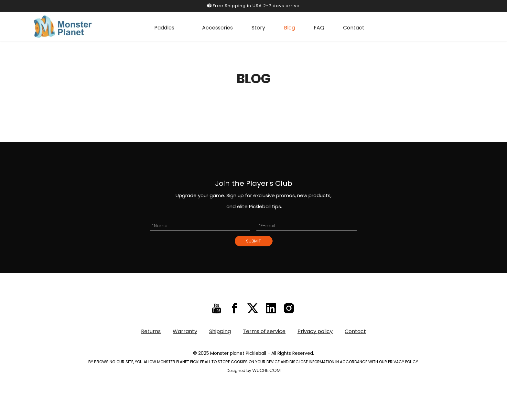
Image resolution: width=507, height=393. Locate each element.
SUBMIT (253, 241)
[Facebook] (234, 308)
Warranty (185, 331)
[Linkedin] (270, 308)
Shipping (220, 331)
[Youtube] (216, 308)
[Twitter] (252, 308)
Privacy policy (315, 331)
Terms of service (264, 331)
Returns (151, 331)
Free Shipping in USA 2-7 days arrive (253, 6)
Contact (355, 331)
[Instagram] (289, 308)
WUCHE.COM (266, 370)
